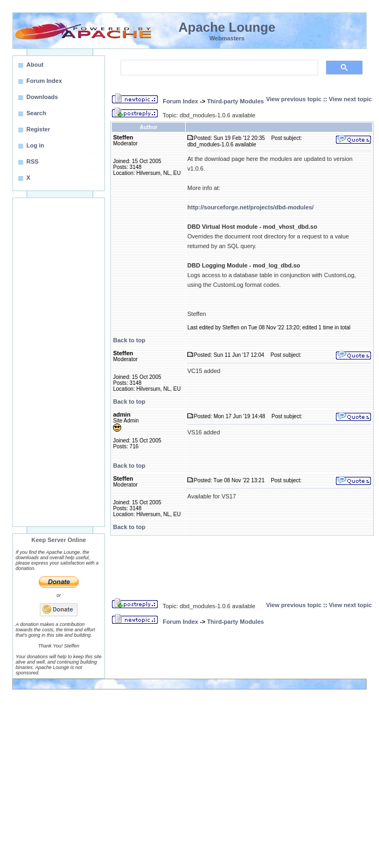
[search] (218, 68)
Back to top (129, 340)
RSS (32, 161)
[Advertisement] (59, 362)
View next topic (350, 99)
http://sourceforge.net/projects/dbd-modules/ (250, 207)
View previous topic (293, 99)
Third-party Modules (235, 101)
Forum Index (180, 101)
